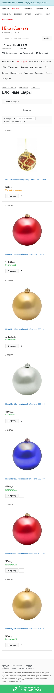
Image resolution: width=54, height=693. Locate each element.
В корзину (12, 196)
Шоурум (15, 8)
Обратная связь (41, 8)
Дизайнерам (7, 19)
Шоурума (28, 3)
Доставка (18, 14)
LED (4, 67)
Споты (5, 73)
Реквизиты (6, 14)
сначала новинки (25, 118)
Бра (46, 67)
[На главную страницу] (16, 28)
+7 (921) (13, 44)
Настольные (16, 73)
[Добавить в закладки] (21, 196)
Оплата (28, 14)
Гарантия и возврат (42, 14)
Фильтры (27, 110)
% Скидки (22, 61)
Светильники (36, 67)
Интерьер (6, 79)
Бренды (5, 8)
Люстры (24, 67)
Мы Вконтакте (26, 668)
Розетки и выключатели (40, 61)
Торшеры (28, 73)
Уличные (39, 73)
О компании (27, 8)
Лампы (49, 73)
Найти (46, 38)
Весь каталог (8, 61)
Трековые (13, 67)
